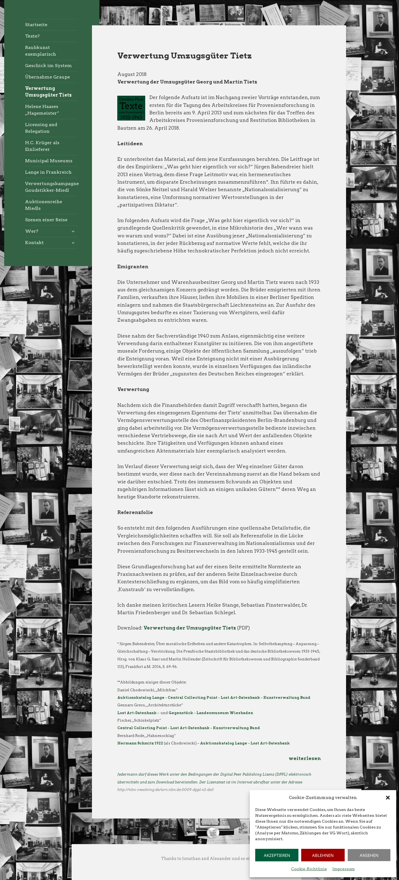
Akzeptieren (277, 855)
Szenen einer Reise (46, 219)
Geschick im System (48, 65)
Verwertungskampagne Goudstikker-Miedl (51, 187)
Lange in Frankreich (48, 172)
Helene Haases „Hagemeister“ (42, 110)
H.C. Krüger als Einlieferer (42, 146)
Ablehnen (323, 855)
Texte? (32, 36)
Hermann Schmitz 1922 (140, 743)
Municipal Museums (48, 160)
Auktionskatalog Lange (223, 743)
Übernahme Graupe (47, 77)
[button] (388, 797)
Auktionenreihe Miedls (43, 205)
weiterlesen (305, 758)
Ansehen (369, 855)
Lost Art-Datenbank (240, 697)
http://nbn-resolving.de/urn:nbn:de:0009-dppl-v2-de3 (165, 790)
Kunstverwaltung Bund (286, 697)
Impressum (343, 869)
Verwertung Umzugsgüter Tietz (48, 92)
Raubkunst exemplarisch (40, 51)
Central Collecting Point (192, 697)
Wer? (31, 231)
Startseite (36, 24)
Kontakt (34, 242)
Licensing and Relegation (41, 128)
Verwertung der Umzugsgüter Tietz (189, 628)
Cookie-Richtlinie (309, 869)
